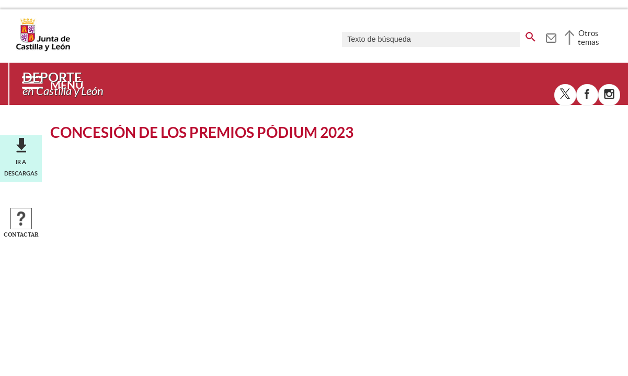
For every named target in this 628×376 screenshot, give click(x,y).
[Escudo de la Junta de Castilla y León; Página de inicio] (43, 49)
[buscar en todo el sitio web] (530, 35)
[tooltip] (550, 36)
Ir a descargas (21, 168)
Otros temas (588, 37)
